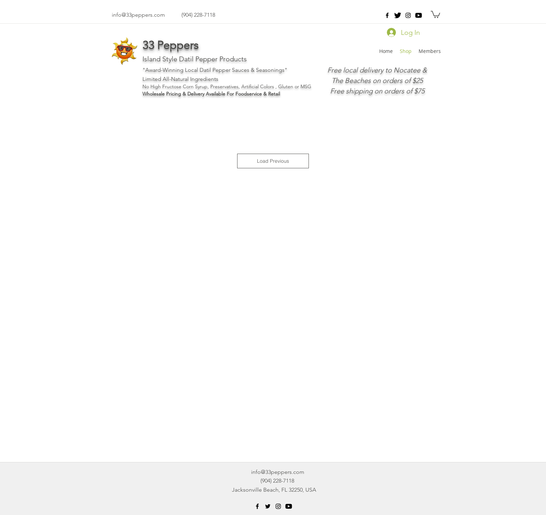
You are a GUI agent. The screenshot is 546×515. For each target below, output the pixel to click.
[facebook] (387, 15)
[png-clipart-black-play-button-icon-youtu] (418, 15)
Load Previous (273, 161)
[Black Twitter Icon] (267, 506)
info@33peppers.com (138, 14)
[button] (435, 14)
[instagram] (408, 15)
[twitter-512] (397, 15)
